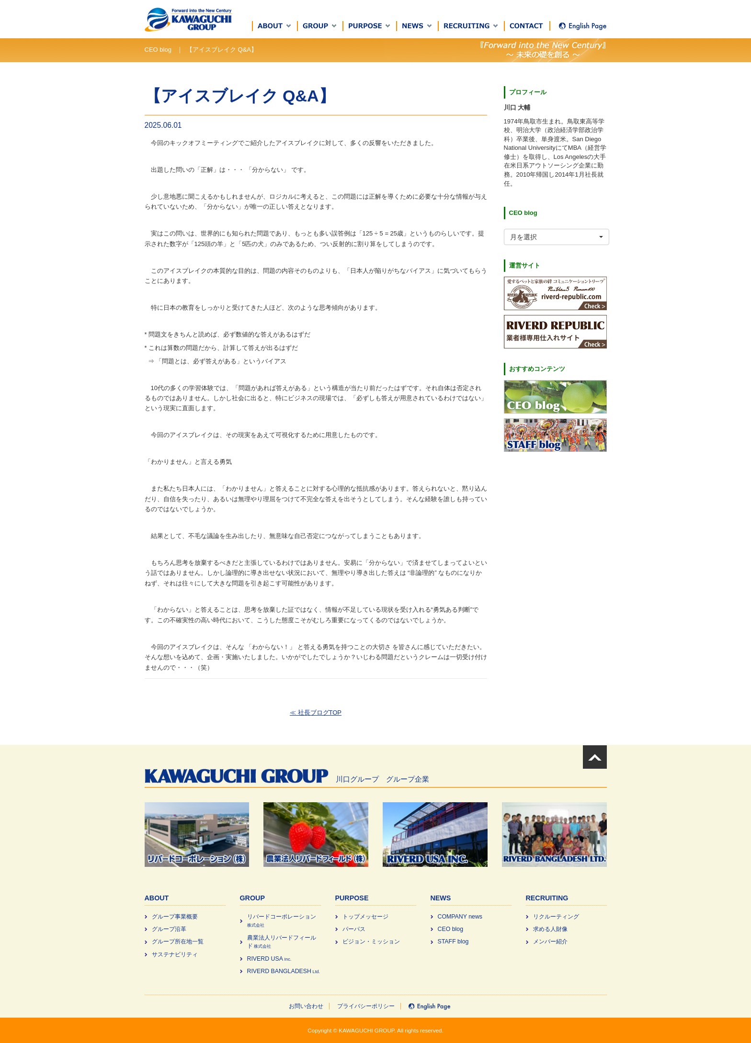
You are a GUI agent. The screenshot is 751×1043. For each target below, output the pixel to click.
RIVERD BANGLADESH (283, 971)
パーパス (353, 929)
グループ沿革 (169, 929)
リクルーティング (556, 916)
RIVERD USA (269, 958)
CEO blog (451, 929)
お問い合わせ (306, 1006)
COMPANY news (460, 916)
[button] (275, 26)
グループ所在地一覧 (178, 941)
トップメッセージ (365, 916)
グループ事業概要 (175, 916)
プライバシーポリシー (366, 1006)
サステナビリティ (175, 954)
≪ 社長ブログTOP (315, 712)
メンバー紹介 (550, 941)
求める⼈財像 (550, 929)
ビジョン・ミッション (371, 941)
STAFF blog (453, 941)
